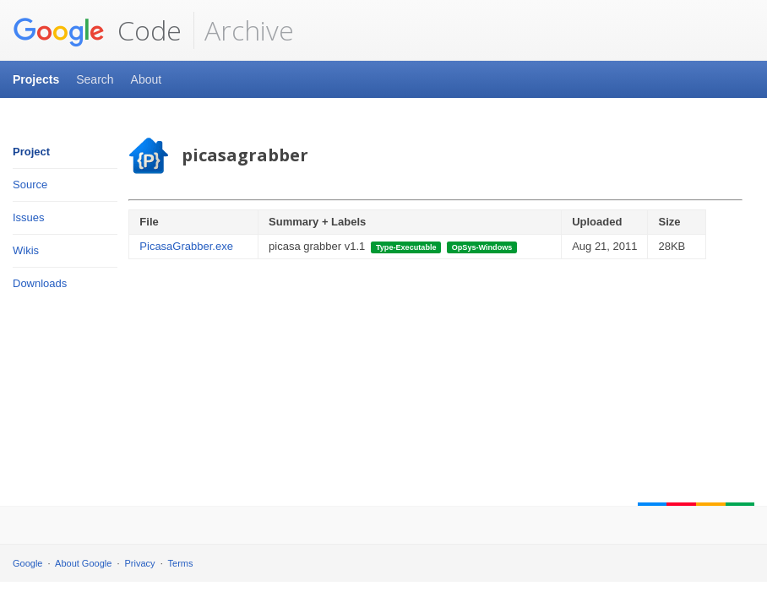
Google (27, 563)
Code (97, 30)
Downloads (40, 283)
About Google (83, 563)
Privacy (140, 563)
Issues (29, 217)
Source (30, 184)
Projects (36, 79)
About (146, 79)
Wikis (26, 250)
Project (31, 151)
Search (94, 79)
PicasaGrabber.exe (186, 246)
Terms (180, 563)
